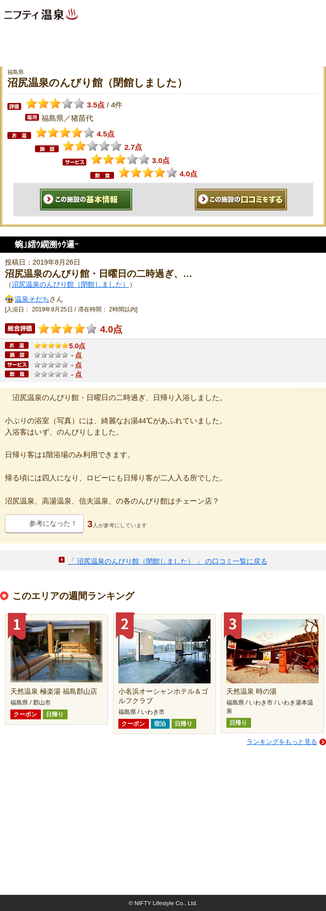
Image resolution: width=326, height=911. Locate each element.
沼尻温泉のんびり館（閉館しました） (70, 284)
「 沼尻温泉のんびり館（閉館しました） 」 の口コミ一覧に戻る (167, 561)
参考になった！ (53, 523)
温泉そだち (32, 299)
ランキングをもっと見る (282, 741)
